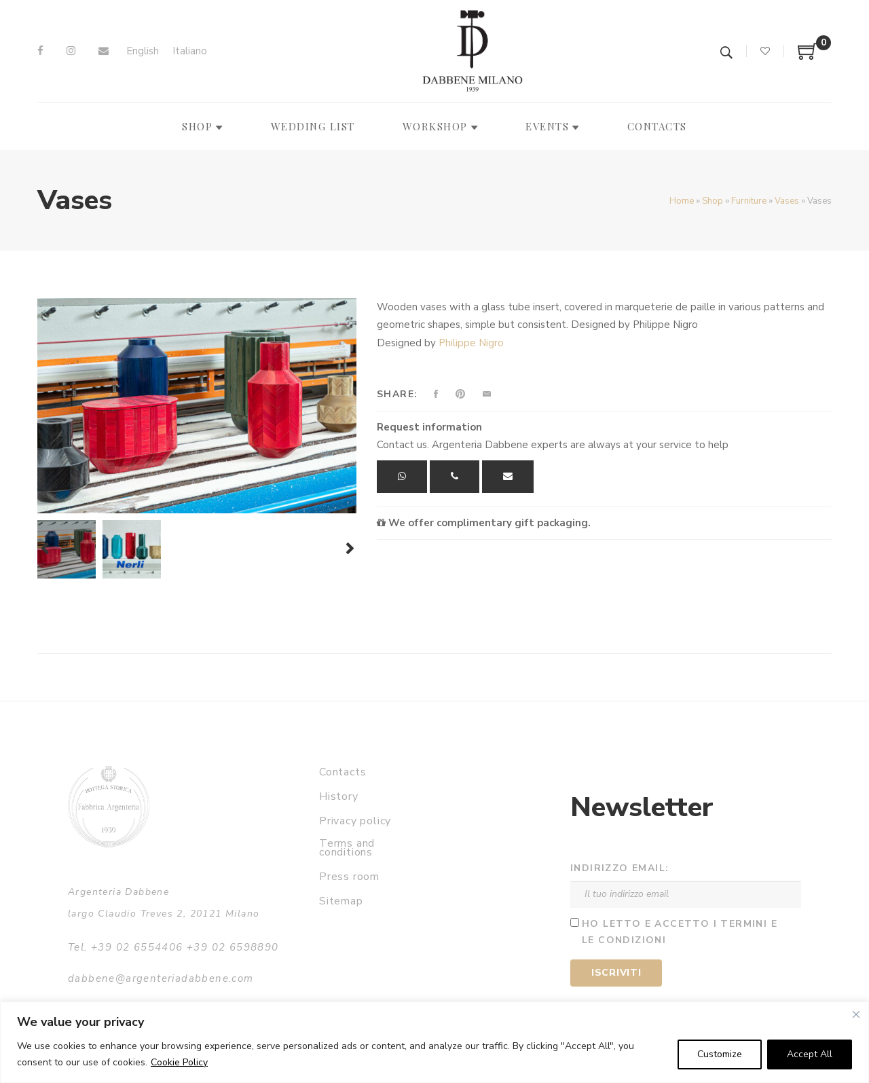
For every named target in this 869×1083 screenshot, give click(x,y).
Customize (719, 1054)
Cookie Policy (179, 1062)
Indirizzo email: (619, 868)
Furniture (748, 201)
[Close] (856, 1014)
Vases (787, 201)
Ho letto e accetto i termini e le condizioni (679, 932)
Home (681, 201)
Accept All (809, 1054)
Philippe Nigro (471, 343)
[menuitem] (142, 51)
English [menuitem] (142, 51)
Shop (712, 201)
